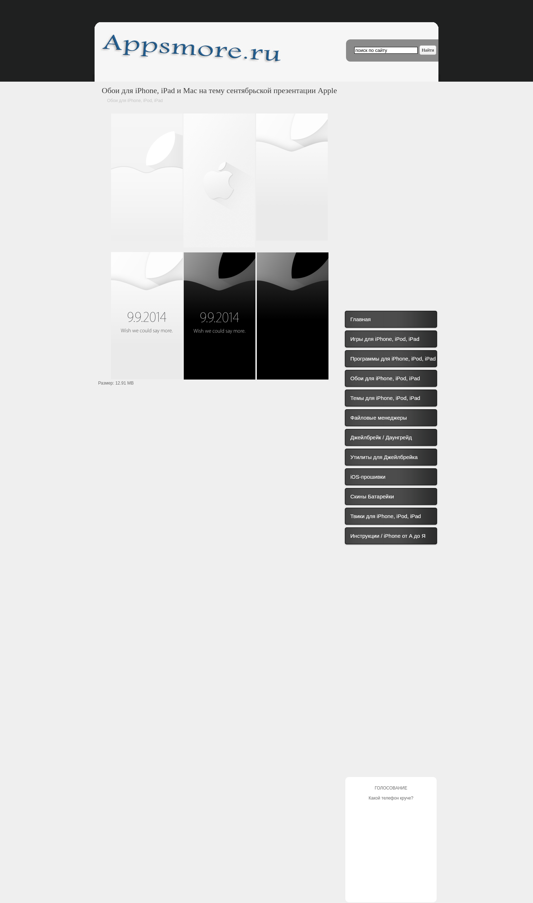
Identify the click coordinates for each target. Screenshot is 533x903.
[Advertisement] (220, 451)
